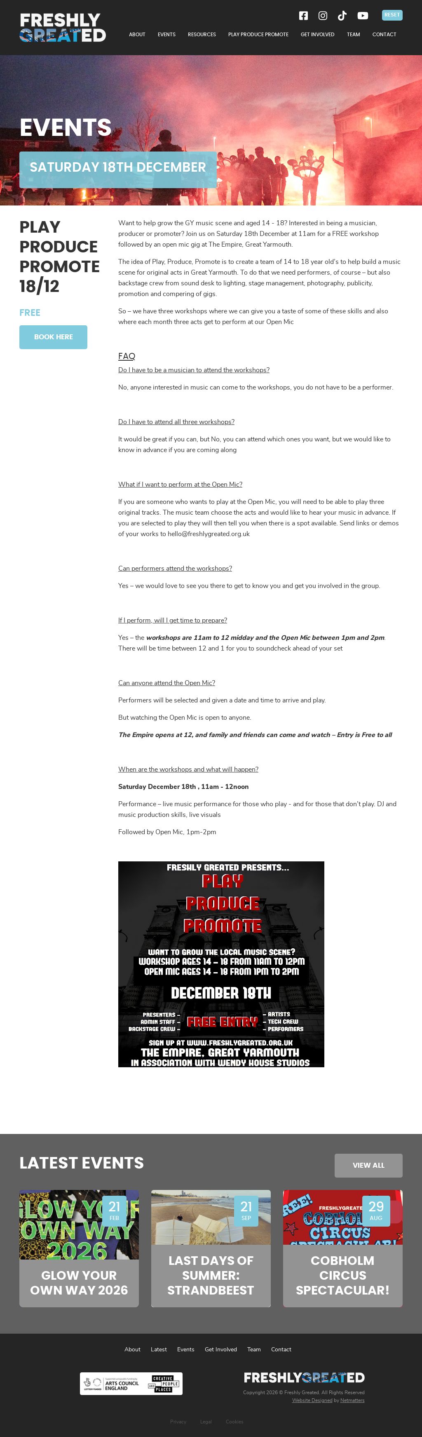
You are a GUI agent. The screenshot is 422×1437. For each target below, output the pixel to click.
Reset (392, 15)
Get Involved (221, 1350)
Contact (281, 1350)
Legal (206, 1421)
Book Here (53, 337)
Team (254, 1350)
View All (368, 1165)
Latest (159, 1350)
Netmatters (352, 1400)
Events (186, 1350)
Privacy (178, 1421)
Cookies (235, 1421)
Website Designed (312, 1400)
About (132, 1350)
